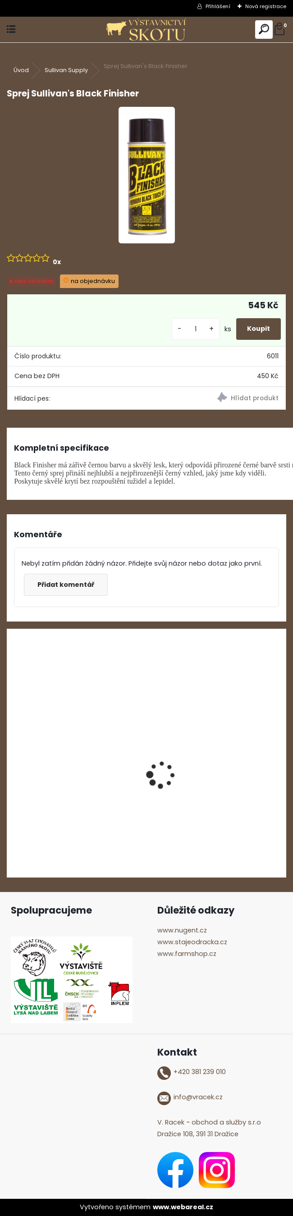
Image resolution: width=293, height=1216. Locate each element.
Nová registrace (265, 6)
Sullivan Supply (66, 70)
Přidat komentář (65, 584)
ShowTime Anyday (189, 794)
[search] (264, 29)
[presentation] (12, 759)
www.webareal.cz (183, 1206)
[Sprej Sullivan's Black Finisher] (147, 175)
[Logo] (146, 29)
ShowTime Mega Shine (52, 794)
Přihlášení (218, 6)
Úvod (21, 70)
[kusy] (196, 329)
